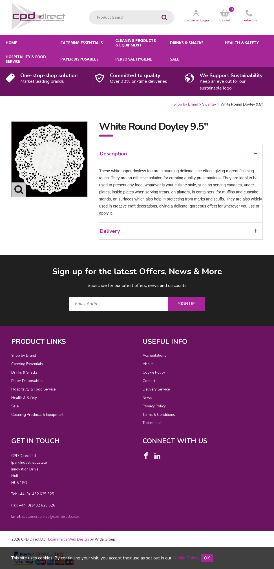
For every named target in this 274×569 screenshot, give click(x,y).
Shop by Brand (185, 104)
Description (178, 153)
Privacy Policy (154, 406)
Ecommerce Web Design (68, 539)
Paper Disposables (79, 59)
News (147, 397)
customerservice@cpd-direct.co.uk (50, 516)
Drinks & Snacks (187, 42)
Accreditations (154, 355)
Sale (174, 59)
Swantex (209, 104)
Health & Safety (242, 42)
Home (11, 42)
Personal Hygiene (133, 59)
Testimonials (153, 422)
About (148, 364)
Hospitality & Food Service (26, 59)
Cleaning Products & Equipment (135, 43)
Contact (149, 380)
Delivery (178, 231)
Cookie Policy (154, 372)
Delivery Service (156, 389)
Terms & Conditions (159, 414)
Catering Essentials (81, 42)
